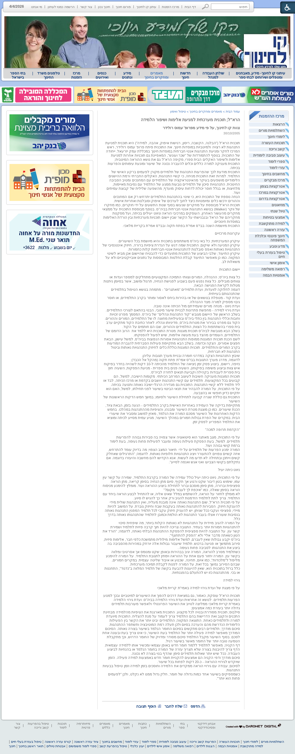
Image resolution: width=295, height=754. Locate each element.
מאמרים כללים (104, 725)
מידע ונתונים (127, 75)
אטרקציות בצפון (272, 186)
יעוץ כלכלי (137, 746)
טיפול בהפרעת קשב (113, 746)
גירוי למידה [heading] (231, 580)
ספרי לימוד (276, 162)
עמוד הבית (233, 111)
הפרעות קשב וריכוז (203, 741)
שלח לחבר (173, 706)
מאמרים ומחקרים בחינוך (156, 75)
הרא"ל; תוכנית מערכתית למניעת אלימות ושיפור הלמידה (190, 119)
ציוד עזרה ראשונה (86, 741)
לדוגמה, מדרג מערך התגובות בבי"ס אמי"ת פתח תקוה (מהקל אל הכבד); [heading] (185, 360)
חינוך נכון (104, 7)
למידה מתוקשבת (272, 224)
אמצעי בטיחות (274, 217)
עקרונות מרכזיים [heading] (227, 233)
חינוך (12, 746)
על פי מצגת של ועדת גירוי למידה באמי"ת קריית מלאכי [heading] (198, 588)
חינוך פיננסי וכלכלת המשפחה (270, 238)
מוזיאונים (278, 205)
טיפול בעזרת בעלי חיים (271, 255)
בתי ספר (182, 725)
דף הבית (190, 7)
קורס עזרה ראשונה (58, 741)
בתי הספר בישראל (17, 75)
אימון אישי (277, 263)
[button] (205, 7)
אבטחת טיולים (55, 746)
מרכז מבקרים (274, 180)
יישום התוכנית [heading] (229, 269)
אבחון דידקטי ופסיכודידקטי (206, 725)
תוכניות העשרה (273, 143)
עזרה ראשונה (274, 230)
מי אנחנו (36, 7)
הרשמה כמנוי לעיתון (61, 7)
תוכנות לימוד (62, 725)
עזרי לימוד (277, 168)
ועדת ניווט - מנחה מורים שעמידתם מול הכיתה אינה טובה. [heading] (196, 306)
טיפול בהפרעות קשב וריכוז (38, 725)
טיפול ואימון (178, 111)
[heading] (171, 213)
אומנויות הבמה (274, 275)
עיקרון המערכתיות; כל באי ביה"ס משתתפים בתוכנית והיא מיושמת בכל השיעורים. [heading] (179, 241)
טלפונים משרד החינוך (48, 75)
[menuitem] (260, 75)
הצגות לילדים (205, 746)
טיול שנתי (277, 211)
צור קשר (86, 7)
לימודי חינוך (276, 137)
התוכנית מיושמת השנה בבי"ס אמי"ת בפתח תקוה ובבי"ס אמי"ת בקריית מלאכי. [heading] (181, 226)
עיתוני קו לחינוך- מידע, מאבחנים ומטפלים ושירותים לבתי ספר (261, 75)
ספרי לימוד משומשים (82, 746)
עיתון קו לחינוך (146, 7)
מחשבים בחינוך (273, 174)
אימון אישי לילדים (158, 746)
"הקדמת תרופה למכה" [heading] (222, 429)
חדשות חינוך (185, 75)
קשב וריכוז (277, 149)
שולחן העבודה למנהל (213, 75)
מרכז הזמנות (170, 7)
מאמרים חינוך (124, 725)
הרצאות (279, 124)
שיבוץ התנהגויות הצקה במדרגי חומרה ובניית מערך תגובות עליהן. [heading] (191, 356)
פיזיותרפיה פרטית (83, 725)
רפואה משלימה (273, 269)
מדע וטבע (277, 246)
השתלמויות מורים (272, 131)
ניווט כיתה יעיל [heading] (229, 470)
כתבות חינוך (142, 725)
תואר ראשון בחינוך (30, 746)
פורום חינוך (123, 7)
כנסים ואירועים (102, 75)
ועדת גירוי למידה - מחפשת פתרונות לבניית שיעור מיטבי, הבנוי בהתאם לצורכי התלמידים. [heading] (173, 310)
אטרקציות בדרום (272, 199)
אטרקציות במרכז (272, 193)
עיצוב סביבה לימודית (269, 155)
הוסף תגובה (146, 706)
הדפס (195, 706)
